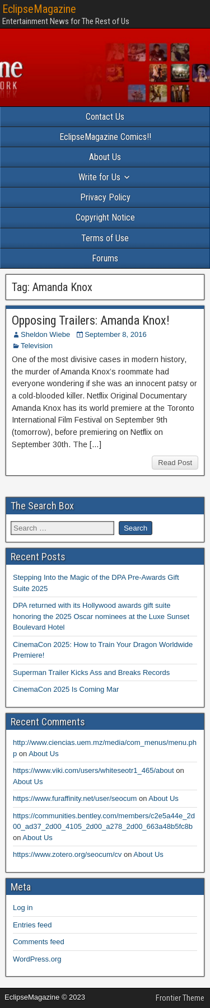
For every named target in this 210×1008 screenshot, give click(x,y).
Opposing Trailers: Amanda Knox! (91, 320)
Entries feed (32, 925)
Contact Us (105, 116)
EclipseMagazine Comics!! (105, 137)
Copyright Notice (105, 217)
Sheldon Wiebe (45, 334)
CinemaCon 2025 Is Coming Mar (66, 689)
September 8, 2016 (116, 334)
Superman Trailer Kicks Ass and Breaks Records (91, 672)
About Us (105, 157)
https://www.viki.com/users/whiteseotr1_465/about (93, 770)
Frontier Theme (180, 998)
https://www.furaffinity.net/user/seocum (75, 798)
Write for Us (99, 177)
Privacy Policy (105, 197)
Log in (22, 907)
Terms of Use (105, 238)
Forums (105, 258)
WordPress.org (37, 959)
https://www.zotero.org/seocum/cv (67, 854)
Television (37, 345)
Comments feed (38, 941)
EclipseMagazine (39, 9)
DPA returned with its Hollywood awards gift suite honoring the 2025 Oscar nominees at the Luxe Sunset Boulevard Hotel (101, 616)
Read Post (175, 462)
